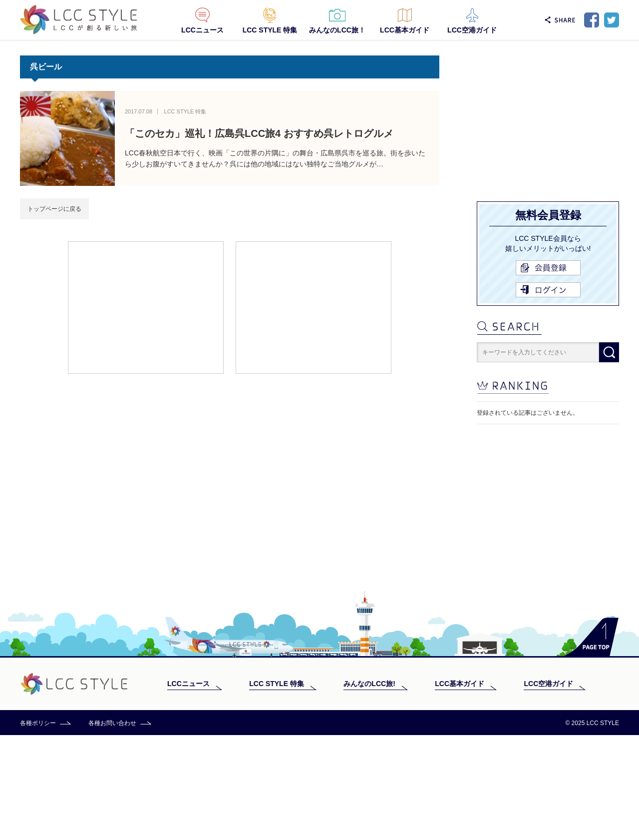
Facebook (591, 19)
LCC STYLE (78, 19)
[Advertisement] (146, 306)
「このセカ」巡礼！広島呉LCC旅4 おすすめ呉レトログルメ (259, 133)
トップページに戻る (54, 208)
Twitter (611, 19)
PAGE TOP (591, 732)
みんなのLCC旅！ (337, 30)
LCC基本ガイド (404, 30)
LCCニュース (202, 30)
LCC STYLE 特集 (270, 30)
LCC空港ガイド (472, 30)
